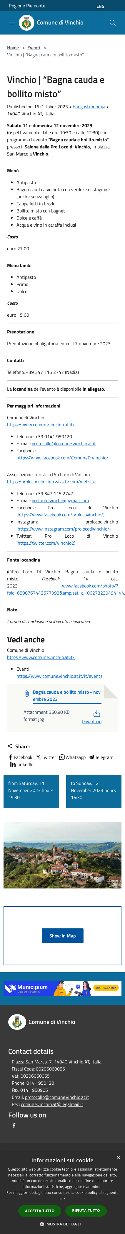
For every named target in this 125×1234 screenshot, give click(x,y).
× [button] (118, 1158)
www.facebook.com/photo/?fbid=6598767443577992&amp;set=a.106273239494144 (65, 589)
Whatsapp (72, 757)
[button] (62, 1224)
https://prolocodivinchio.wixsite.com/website (51, 481)
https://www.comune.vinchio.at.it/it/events (59, 676)
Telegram (100, 757)
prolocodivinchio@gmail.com (60, 500)
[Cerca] (112, 22)
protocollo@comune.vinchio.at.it (64, 443)
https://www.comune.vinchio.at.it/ (41, 424)
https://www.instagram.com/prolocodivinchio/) (64, 528)
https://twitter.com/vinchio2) (46, 542)
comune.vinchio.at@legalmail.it (52, 1104)
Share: (18, 746)
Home (13, 47)
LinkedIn (21, 764)
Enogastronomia (89, 106)
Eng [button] (103, 6)
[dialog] (62, 1193)
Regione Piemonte (27, 5)
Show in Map (62, 935)
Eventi (33, 47)
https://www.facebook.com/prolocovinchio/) (61, 514)
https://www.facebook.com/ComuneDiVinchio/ (62, 457)
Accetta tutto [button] (39, 1210)
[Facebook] (14, 1125)
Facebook (19, 757)
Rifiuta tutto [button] (86, 1210)
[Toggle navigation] (11, 22)
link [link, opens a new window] (62, 1198)
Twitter (45, 757)
